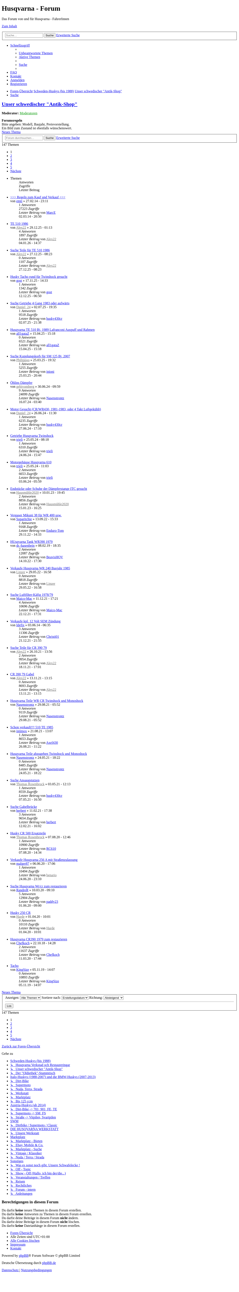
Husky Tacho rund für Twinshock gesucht (38, 276)
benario (51, 875)
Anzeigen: (23, 997)
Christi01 (52, 636)
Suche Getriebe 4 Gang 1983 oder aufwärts (39, 303)
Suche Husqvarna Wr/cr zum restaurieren (38, 886)
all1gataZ (22, 333)
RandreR (22, 890)
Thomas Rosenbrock (30, 784)
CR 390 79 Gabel (22, 674)
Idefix (20, 625)
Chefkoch (23, 943)
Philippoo (23, 360)
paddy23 (52, 901)
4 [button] (11, 163)
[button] (15, 171)
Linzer (20, 572)
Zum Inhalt (9, 26)
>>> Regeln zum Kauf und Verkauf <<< (37, 197)
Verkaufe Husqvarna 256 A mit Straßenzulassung (43, 860)
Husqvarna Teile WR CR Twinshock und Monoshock (46, 701)
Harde (20, 916)
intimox (21, 731)
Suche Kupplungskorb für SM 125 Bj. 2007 (40, 356)
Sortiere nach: (65, 997)
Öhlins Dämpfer (21, 383)
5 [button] (11, 167)
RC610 (51, 848)
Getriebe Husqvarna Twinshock (31, 436)
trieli (19, 439)
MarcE (51, 212)
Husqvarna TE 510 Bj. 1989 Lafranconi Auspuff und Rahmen (52, 329)
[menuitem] (36, 53)
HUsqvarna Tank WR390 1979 (31, 542)
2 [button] (11, 156)
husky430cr (54, 318)
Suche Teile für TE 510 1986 (30, 250)
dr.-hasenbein (25, 545)
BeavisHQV (54, 557)
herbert (21, 810)
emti (19, 201)
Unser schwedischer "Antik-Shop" (39, 104)
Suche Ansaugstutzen (24, 780)
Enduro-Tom (55, 530)
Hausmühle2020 (27, 492)
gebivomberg (25, 386)
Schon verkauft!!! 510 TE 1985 (31, 727)
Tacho (14, 966)
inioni (50, 371)
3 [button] (11, 159)
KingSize (22, 969)
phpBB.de (49, 1263)
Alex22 (21, 227)
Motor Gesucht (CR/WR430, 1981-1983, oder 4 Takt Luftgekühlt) (55, 409)
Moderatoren (28, 113)
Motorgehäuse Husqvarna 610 (31, 462)
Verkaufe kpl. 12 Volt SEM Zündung (35, 621)
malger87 (22, 863)
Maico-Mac (24, 598)
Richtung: (106, 997)
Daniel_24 (23, 307)
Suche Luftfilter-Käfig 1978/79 (31, 595)
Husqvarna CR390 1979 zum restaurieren (38, 939)
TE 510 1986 (19, 223)
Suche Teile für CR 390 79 (28, 648)
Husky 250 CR (20, 913)
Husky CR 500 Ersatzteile (28, 833)
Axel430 (52, 742)
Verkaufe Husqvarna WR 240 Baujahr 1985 (40, 568)
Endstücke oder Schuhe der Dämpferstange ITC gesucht (48, 489)
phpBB (23, 1255)
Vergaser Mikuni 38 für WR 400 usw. (36, 515)
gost (19, 280)
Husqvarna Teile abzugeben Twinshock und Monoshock (48, 754)
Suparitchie (24, 519)
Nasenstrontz (55, 398)
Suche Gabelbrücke (23, 807)
